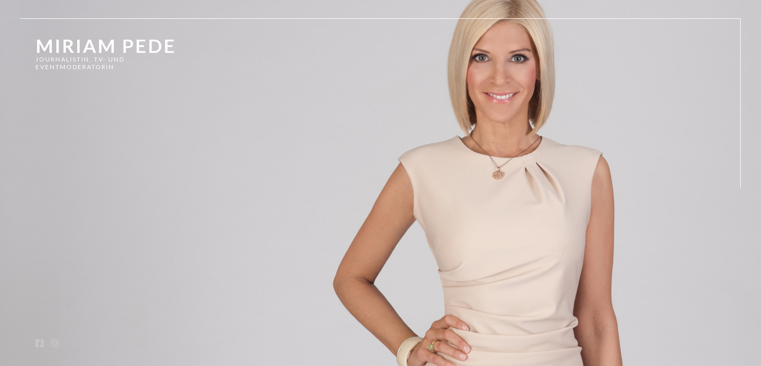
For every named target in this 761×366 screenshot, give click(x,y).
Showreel (62, 145)
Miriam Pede (106, 46)
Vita (45, 206)
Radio (48, 185)
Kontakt (56, 227)
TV (41, 165)
